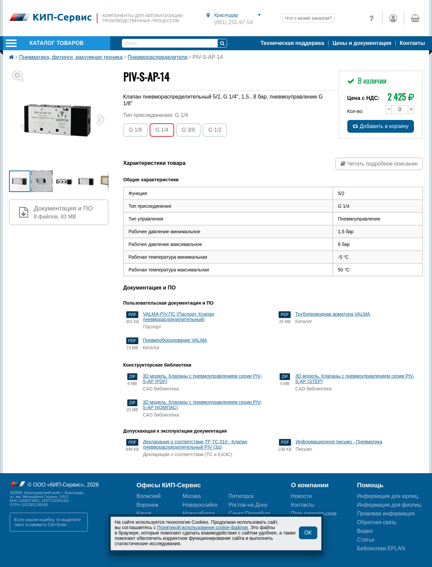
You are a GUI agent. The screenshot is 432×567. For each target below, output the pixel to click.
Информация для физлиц (389, 505)
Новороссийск (200, 505)
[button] (63, 120)
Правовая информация (386, 513)
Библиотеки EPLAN (381, 548)
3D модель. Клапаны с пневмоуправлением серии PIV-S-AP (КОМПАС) (202, 404)
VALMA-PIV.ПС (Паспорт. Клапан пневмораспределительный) (178, 316)
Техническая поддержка (292, 43)
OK (308, 533)
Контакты (412, 43)
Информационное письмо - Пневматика (339, 441)
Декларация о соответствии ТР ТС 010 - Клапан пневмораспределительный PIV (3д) (195, 444)
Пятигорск (241, 496)
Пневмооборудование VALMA (175, 340)
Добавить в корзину (381, 126)
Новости (301, 496)
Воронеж (148, 505)
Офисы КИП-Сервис (169, 485)
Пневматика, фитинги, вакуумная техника (71, 57)
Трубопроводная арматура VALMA (332, 314)
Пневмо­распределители (158, 57)
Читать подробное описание (379, 164)
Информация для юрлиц (387, 496)
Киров (144, 513)
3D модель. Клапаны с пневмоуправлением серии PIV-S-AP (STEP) (355, 378)
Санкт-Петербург (249, 513)
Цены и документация (362, 43)
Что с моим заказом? (308, 18)
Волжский (149, 496)
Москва (192, 496)
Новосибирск (199, 513)
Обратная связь (377, 522)
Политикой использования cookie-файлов (202, 527)
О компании (310, 485)
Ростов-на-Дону (248, 505)
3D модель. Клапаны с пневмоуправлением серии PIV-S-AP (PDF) (202, 378)
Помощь (370, 485)
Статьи (365, 540)
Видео (365, 531)
